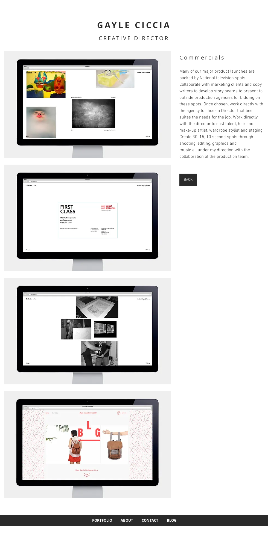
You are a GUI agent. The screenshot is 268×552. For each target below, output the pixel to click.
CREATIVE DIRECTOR (134, 38)
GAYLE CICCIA (134, 25)
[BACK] (188, 180)
